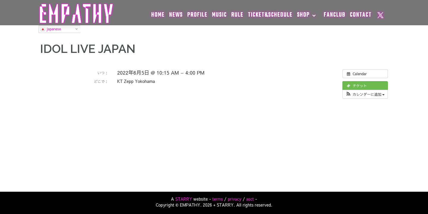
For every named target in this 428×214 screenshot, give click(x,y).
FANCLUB (334, 15)
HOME (158, 15)
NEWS (176, 15)
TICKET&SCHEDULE (270, 15)
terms (217, 199)
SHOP (303, 15)
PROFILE (197, 15)
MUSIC (219, 15)
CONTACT (361, 15)
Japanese (50, 29)
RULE (237, 15)
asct (250, 199)
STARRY (183, 199)
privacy (234, 199)
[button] (365, 94)
